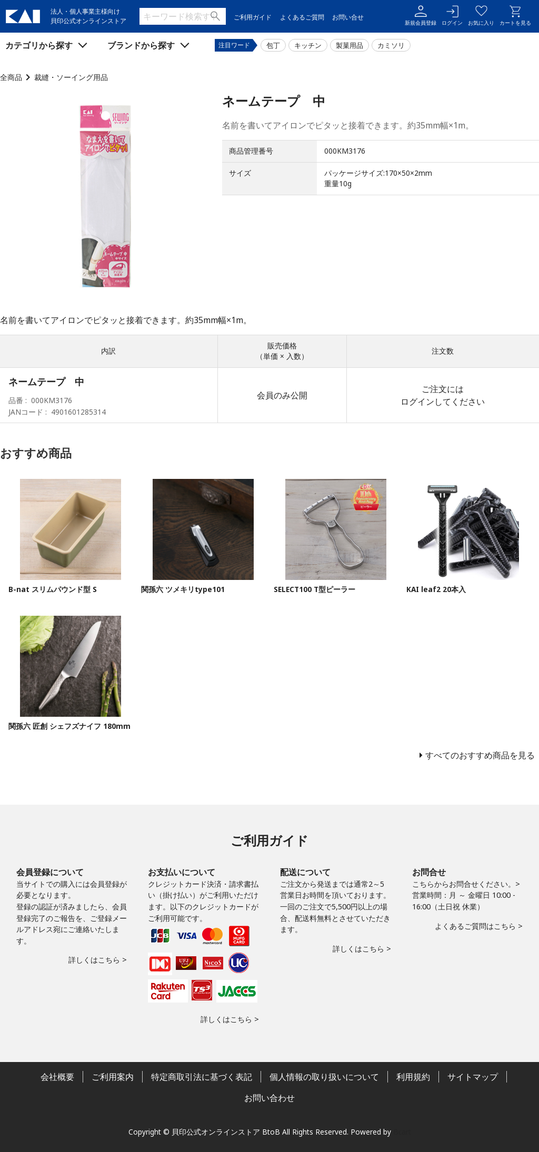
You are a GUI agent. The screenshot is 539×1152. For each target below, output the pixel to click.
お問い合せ (348, 17)
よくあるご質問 (302, 17)
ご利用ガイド (253, 17)
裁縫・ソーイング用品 (71, 77)
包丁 (273, 45)
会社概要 (57, 1077)
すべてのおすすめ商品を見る (480, 755)
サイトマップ (472, 1077)
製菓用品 (349, 45)
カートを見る (515, 15)
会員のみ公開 (282, 395)
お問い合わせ (269, 1098)
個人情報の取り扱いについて (324, 1077)
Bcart (402, 1132)
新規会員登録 (420, 15)
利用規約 (413, 1077)
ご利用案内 (113, 1077)
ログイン (452, 15)
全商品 (11, 77)
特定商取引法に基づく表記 (201, 1077)
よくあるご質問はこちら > (479, 926)
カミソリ (391, 45)
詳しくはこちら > (97, 960)
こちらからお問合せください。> (466, 884)
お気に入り (481, 15)
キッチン (308, 45)
